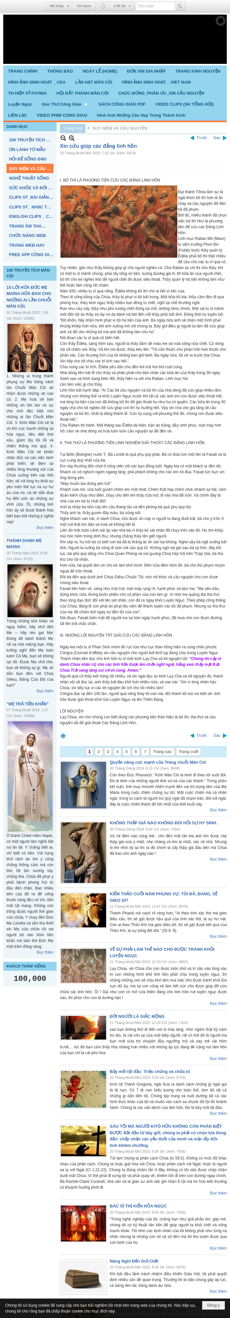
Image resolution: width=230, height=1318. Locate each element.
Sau (217, 137)
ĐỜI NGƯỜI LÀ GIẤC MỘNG (137, 1016)
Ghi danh (84, 6)
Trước (202, 137)
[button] (65, 104)
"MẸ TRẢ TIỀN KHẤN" (27, 703)
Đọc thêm (45, 527)
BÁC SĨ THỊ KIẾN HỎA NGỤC (138, 1206)
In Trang (63, 735)
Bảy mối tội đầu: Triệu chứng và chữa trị (150, 1071)
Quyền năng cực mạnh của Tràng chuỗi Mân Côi (158, 762)
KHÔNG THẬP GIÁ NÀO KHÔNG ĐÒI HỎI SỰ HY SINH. (163, 822)
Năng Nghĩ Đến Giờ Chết (134, 1261)
